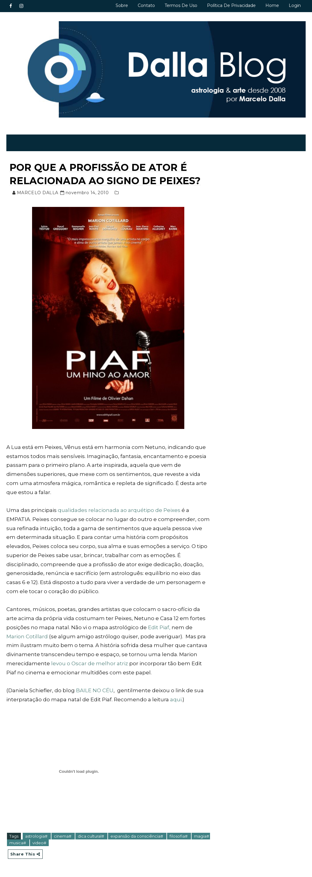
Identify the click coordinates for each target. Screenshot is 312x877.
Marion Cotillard (27, 636)
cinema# (63, 836)
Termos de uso (181, 5)
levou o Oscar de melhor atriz (89, 663)
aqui (176, 699)
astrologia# (36, 836)
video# (39, 842)
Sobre (122, 5)
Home (272, 5)
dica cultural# (91, 836)
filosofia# (179, 836)
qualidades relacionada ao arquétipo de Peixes (119, 510)
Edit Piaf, (159, 627)
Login (295, 5)
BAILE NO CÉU (94, 690)
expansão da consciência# (137, 836)
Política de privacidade (231, 5)
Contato (146, 5)
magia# (201, 836)
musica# (18, 842)
